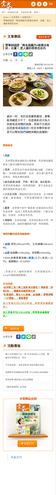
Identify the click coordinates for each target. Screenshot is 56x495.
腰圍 (7, 244)
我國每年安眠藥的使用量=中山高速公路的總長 (26, 372)
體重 (31, 258)
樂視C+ (37, 12)
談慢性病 (26, 17)
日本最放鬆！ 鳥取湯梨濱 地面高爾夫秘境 (24, 365)
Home (6, 17)
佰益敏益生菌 (12, 12)
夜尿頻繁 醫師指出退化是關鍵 (19, 379)
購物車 (39, 4)
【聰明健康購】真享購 (15, 387)
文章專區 (15, 17)
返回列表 (49, 68)
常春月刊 (16, 457)
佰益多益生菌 (26, 12)
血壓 (7, 252)
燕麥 (7, 155)
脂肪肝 (25, 128)
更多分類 (44, 37)
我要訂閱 (27, 443)
